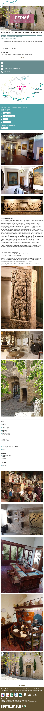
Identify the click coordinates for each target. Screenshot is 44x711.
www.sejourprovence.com (31, 701)
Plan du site (24, 690)
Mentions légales (9, 688)
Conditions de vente (30, 688)
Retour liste (22, 685)
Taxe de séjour (39, 690)
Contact (3, 688)
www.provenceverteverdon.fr (12, 701)
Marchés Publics (31, 690)
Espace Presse (17, 690)
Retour (22, 57)
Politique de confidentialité (19, 688)
